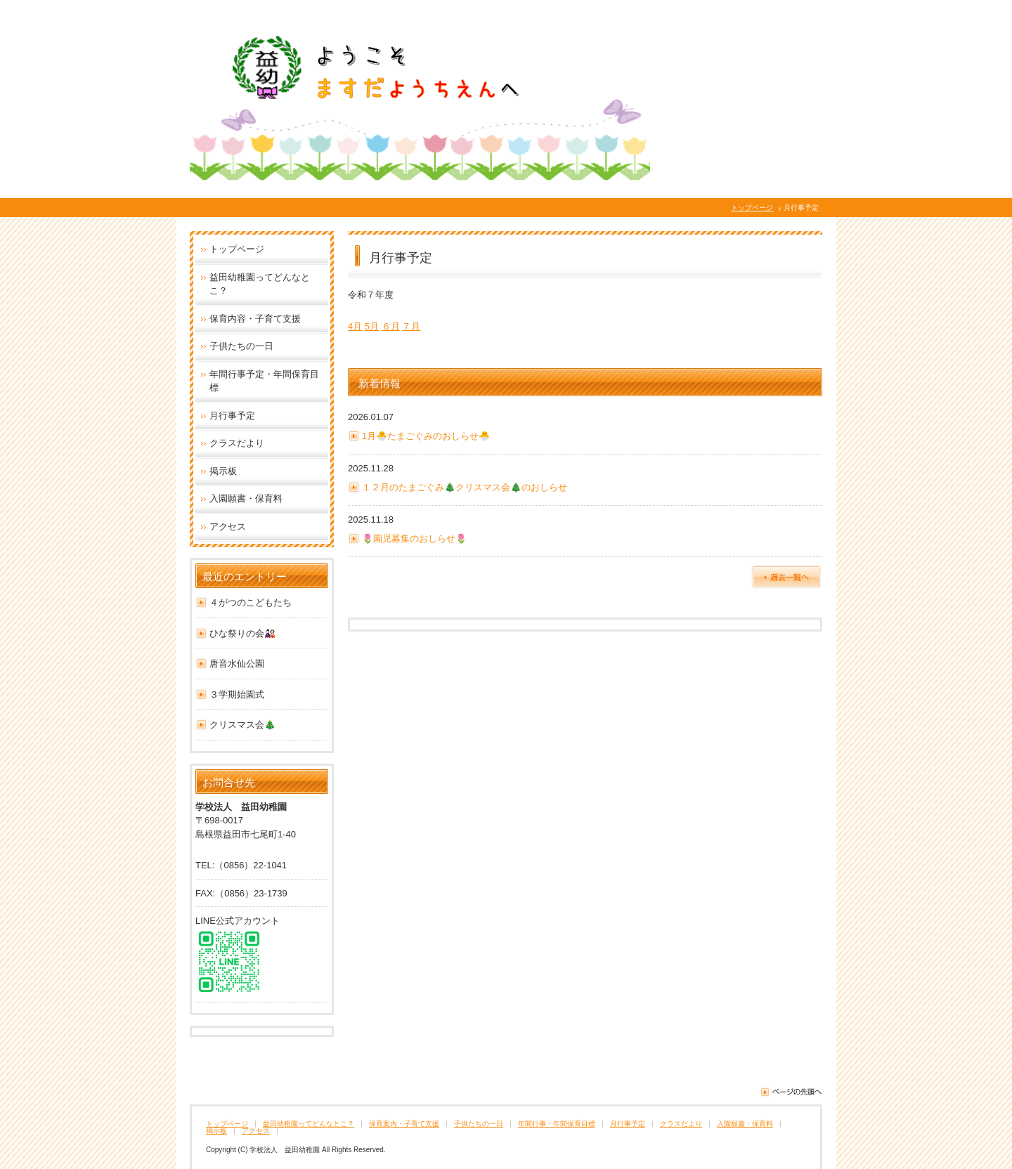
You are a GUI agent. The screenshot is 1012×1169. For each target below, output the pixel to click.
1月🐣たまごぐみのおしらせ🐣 (426, 436)
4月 (355, 326)
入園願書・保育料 (246, 498)
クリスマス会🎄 (242, 724)
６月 (391, 326)
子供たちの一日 (241, 346)
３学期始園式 (236, 694)
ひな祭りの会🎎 (242, 633)
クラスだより (236, 443)
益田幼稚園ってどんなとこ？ (259, 284)
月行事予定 (232, 415)
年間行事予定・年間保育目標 (264, 381)
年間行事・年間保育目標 (556, 1124)
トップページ (752, 207)
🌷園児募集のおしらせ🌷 (414, 538)
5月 (372, 326)
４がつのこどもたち (250, 602)
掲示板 (223, 471)
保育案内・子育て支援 (404, 1124)
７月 (411, 326)
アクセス (227, 526)
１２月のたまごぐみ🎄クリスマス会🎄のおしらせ (464, 487)
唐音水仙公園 (236, 663)
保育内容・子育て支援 (255, 318)
